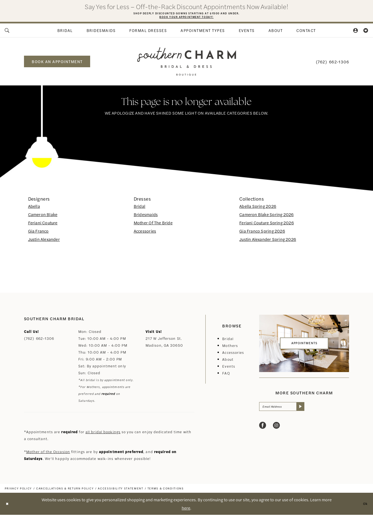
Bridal (139, 208)
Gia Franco (38, 233)
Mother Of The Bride (153, 225)
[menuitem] (7, 32)
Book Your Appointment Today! (186, 18)
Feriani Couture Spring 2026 (266, 225)
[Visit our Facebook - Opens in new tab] (262, 430)
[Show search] (7, 32)
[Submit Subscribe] (312, 410)
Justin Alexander (44, 241)
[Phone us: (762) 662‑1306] (332, 63)
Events (228, 368)
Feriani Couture (43, 225)
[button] (355, 32)
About (228, 361)
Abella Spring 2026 (257, 208)
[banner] (186, 63)
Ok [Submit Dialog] (364, 506)
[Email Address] (288, 410)
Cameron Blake (43, 216)
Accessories (145, 233)
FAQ (226, 375)
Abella (34, 208)
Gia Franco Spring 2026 (262, 233)
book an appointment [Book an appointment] (57, 63)
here (186, 510)
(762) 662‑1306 (39, 340)
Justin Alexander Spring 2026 (267, 241)
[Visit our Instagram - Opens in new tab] (276, 430)
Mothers (230, 347)
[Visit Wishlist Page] (366, 32)
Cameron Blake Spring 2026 (266, 216)
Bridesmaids (146, 216)
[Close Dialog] (8, 506)
